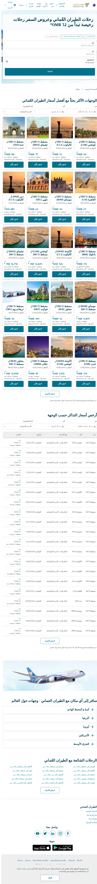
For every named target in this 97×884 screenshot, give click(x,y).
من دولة (18, 860)
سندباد (19, 5)
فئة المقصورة (26, 106)
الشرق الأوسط (82, 744)
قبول (48, 878)
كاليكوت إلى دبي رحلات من (52, 775)
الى (91, 52)
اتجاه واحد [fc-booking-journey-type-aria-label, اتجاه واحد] (89, 37)
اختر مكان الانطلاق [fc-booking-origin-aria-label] (85, 46)
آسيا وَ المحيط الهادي (79, 709)
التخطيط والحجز (58, 5)
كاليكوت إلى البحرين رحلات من (19, 783)
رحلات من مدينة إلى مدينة (57, 860)
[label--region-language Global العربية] (8, 5)
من (91, 43)
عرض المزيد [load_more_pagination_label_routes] (48, 790)
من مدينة (26, 860)
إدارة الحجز (37, 5)
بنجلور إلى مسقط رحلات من (20, 779)
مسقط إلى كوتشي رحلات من (82, 779)
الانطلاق (89, 60)
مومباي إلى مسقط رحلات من (51, 771)
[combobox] (79, 111)
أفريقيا (87, 718)
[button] (70, 37)
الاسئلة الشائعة (89, 811)
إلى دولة (78, 860)
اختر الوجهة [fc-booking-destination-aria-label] (88, 54)
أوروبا (87, 727)
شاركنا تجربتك (90, 815)
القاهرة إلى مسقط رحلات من (82, 771)
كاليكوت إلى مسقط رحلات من (20, 767)
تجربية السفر (27, 5)
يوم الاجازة (43, 5)
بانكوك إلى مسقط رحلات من (82, 775)
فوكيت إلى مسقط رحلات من (82, 783)
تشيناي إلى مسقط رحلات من (51, 767)
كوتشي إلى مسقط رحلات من (82, 767)
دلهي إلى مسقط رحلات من (21, 771)
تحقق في (50, 5)
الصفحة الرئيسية (89, 89)
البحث (48, 72)
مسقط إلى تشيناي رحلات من (51, 779)
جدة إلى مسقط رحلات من (21, 775)
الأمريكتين (85, 735)
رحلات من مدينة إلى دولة (39, 860)
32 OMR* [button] (57, 25)
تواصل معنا (91, 819)
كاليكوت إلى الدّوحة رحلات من (51, 783)
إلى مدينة (70, 860)
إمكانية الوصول (89, 822)
